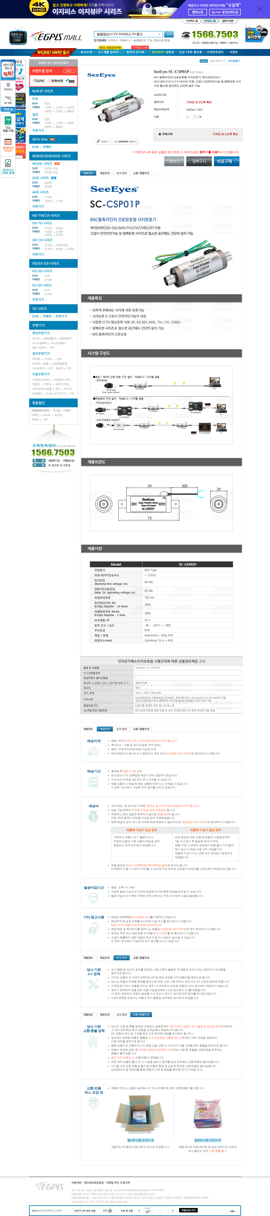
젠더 (59, 359)
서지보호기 (38, 368)
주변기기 (38, 130)
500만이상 (62, 245)
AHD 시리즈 (40, 192)
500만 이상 (51, 168)
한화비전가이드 (8, 145)
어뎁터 (36, 384)
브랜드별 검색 (42, 71)
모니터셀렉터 (40, 343)
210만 (59, 107)
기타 (51, 347)
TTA (149, 40)
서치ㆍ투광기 (55, 368)
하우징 (48, 384)
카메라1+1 (125, 40)
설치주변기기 (41, 353)
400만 (48, 111)
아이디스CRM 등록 (8, 167)
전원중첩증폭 (59, 363)
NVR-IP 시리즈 (42, 91)
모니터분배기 (58, 343)
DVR (35, 147)
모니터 (36, 338)
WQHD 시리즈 (46, 163)
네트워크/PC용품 (42, 389)
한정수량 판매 (162, 40)
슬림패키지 (139, 40)
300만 (70, 107)
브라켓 (36, 363)
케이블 (36, 359)
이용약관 (76, 1182)
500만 (59, 111)
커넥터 (48, 359)
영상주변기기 (41, 333)
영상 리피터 (39, 347)
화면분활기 (50, 338)
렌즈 (58, 389)
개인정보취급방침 (94, 1182)
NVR (35, 103)
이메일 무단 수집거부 (118, 1182)
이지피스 (113, 40)
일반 (47, 119)
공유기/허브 (62, 384)
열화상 (71, 111)
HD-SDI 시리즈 (42, 271)
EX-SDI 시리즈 (42, 285)
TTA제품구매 (8, 124)
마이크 (68, 389)
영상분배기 (66, 338)
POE (47, 103)
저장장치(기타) (62, 380)
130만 (48, 107)
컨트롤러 (37, 393)
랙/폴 (46, 363)
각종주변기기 (41, 374)
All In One (40, 139)
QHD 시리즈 (40, 178)
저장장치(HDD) (41, 380)
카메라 (36, 107)
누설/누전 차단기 (56, 393)
